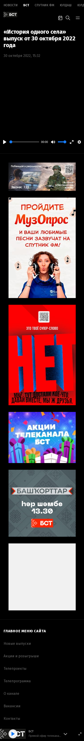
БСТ (26, 5)
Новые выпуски (17, 643)
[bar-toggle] (78, 17)
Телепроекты (15, 668)
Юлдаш (66, 5)
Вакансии (12, 706)
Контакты (12, 718)
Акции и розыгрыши (21, 656)
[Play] (4, 142)
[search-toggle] (68, 17)
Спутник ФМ (44, 5)
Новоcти (11, 5)
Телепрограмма (17, 681)
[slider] (24, 142)
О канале (11, 693)
